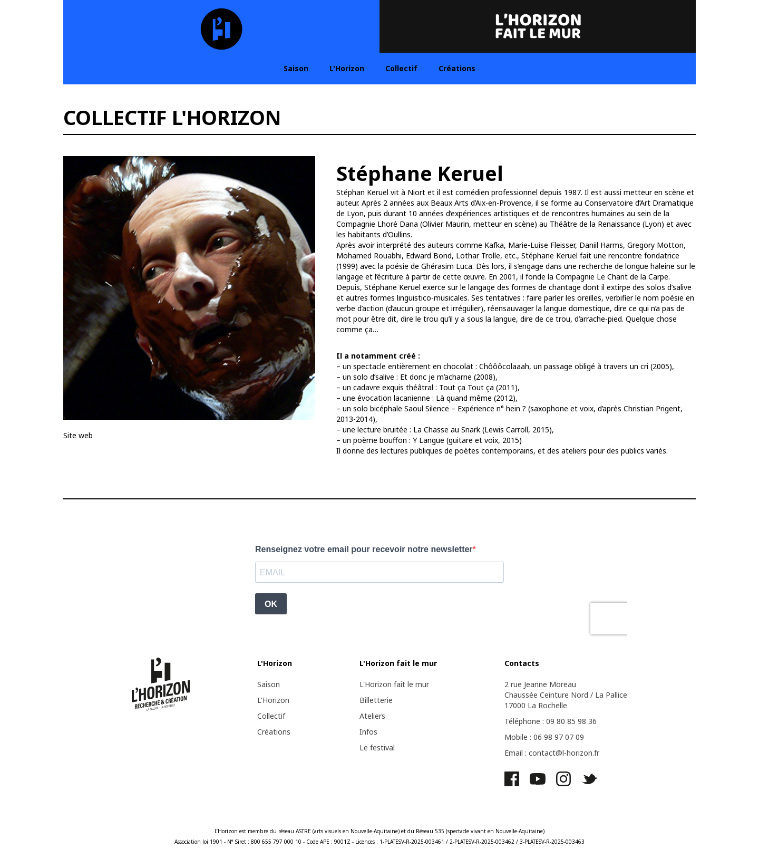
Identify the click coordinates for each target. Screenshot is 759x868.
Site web (78, 435)
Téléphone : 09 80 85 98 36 (550, 721)
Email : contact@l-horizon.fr (551, 753)
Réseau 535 (430, 831)
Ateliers (372, 716)
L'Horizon (346, 68)
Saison (296, 68)
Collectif (401, 68)
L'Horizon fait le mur (394, 684)
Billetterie (376, 700)
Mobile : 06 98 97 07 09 (544, 737)
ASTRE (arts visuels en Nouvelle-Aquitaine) (348, 831)
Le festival (377, 747)
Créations (457, 68)
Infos (368, 732)
